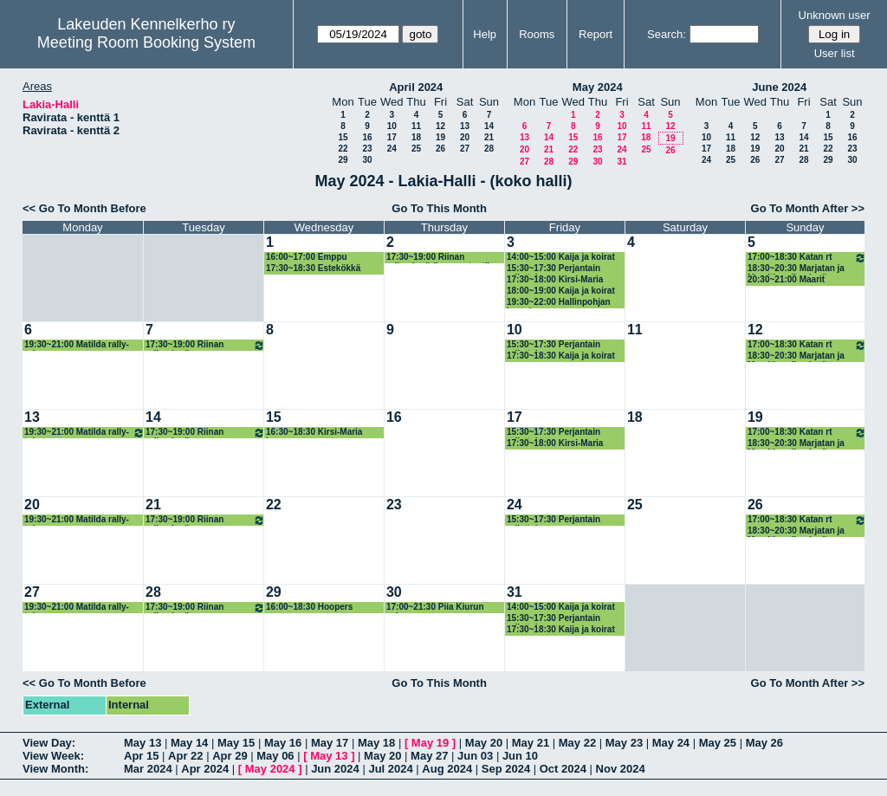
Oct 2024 (563, 768)
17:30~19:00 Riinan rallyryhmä (205, 345)
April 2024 (416, 87)
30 (367, 160)
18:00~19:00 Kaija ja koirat (561, 290)
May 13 (142, 742)
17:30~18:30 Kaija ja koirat (561, 355)
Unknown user (835, 15)
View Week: (53, 755)
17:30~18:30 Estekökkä (313, 268)
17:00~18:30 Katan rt (807, 257)
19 (440, 137)
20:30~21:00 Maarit (786, 279)
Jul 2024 (390, 768)
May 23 (624, 742)
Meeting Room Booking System (146, 42)
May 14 (189, 742)
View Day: (49, 742)
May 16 (282, 742)
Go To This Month (439, 208)
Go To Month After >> (807, 208)
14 (489, 126)
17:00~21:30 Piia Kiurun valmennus (435, 607)
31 (621, 161)
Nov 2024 (620, 768)
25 (416, 148)
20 (464, 137)
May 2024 (598, 87)
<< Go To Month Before (84, 208)
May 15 (236, 742)
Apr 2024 (205, 768)
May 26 (764, 742)
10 (392, 126)
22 (342, 148)
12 (440, 126)
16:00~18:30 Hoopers (309, 607)
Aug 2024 (447, 768)
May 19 (430, 742)
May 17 (329, 742)
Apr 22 (185, 755)
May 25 (717, 742)
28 (489, 148)
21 (489, 137)
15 (342, 137)
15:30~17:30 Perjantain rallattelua (553, 269)
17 (392, 137)
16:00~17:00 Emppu (306, 257)
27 (464, 148)
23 (367, 148)
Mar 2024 (148, 768)
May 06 (275, 755)
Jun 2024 (335, 768)
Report (595, 34)
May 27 (429, 755)
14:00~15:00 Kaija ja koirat (561, 257)
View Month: (55, 768)
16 (367, 137)
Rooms (536, 34)
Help (484, 34)
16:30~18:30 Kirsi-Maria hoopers (314, 432)
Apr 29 (229, 755)
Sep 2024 (506, 768)
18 (416, 137)
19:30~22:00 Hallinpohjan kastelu (559, 302)
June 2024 (779, 87)
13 (464, 126)
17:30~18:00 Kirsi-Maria (555, 279)
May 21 (530, 742)
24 (392, 148)
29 (342, 160)
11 (416, 126)
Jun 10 (520, 755)
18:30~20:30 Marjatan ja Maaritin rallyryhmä (796, 269)
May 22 (577, 742)
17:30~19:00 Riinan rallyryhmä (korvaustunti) (438, 257)
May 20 (483, 742)
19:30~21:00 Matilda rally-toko (76, 345)
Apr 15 (141, 755)
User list (834, 53)
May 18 (376, 742)
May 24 (671, 742)
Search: (666, 34)
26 (440, 148)
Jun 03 (475, 755)
